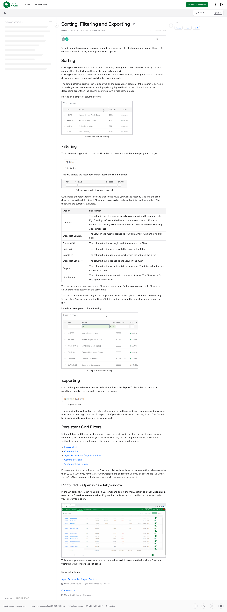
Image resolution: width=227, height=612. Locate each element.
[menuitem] (27, 4)
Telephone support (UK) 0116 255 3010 (85, 606)
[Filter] (50, 22)
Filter (188, 28)
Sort (196, 28)
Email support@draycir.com (15, 606)
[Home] (5, 12)
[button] (10, 4)
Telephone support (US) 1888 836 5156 (48, 606)
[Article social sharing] (157, 39)
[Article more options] (164, 39)
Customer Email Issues (76, 464)
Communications (73, 459)
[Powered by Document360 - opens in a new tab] (17, 598)
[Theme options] (221, 4)
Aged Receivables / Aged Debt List (82, 455)
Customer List (71, 451)
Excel (178, 28)
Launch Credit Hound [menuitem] (197, 4)
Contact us (110, 606)
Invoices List (70, 447)
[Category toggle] (56, 25)
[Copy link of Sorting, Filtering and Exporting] (133, 24)
